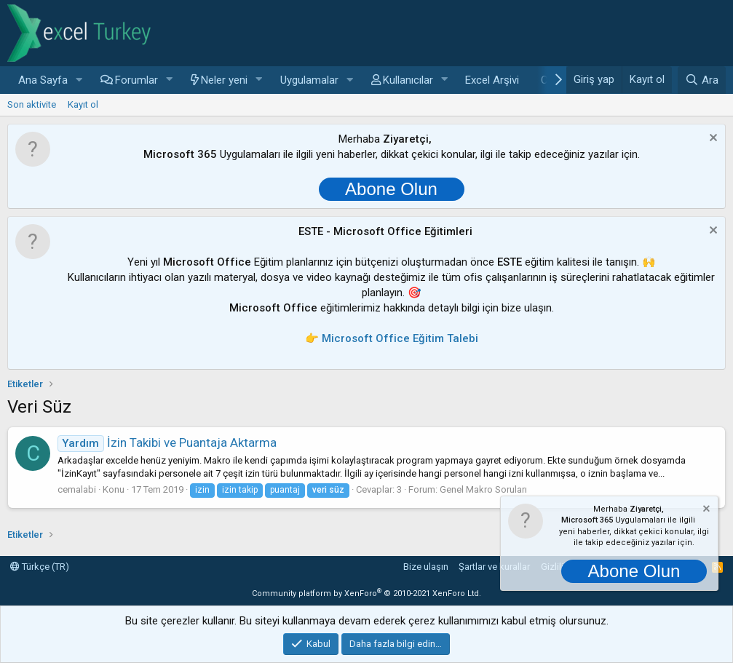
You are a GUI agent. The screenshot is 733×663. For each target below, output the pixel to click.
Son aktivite (31, 104)
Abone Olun (391, 189)
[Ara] (702, 80)
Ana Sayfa (43, 80)
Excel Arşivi (492, 80)
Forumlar (136, 80)
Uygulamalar (309, 80)
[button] (79, 80)
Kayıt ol (83, 104)
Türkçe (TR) (39, 566)
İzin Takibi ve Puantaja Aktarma (167, 442)
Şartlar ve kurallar (494, 566)
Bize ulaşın (425, 566)
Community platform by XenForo (366, 593)
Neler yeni (224, 80)
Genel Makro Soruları (483, 489)
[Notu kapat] (711, 139)
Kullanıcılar (408, 80)
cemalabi (77, 489)
